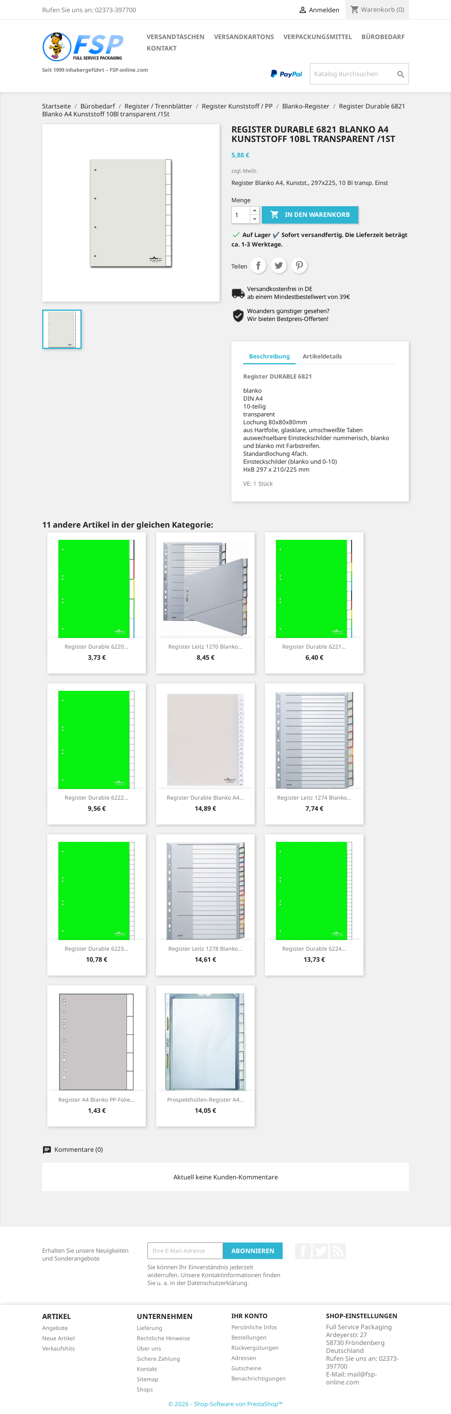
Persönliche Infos (254, 1327)
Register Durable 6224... (314, 948)
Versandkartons (244, 36)
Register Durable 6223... (97, 948)
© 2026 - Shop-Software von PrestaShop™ (225, 1404)
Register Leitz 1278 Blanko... (205, 948)
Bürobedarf (383, 36)
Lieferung (149, 1328)
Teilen (258, 265)
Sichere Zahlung (158, 1358)
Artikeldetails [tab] (322, 356)
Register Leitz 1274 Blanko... (314, 797)
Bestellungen (248, 1337)
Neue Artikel (58, 1338)
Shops (145, 1389)
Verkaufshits (58, 1348)
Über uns (149, 1348)
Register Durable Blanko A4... (205, 797)
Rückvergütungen (255, 1347)
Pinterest (299, 265)
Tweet (279, 265)
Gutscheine (246, 1368)
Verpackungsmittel (317, 36)
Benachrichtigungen (258, 1378)
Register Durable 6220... (97, 646)
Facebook (303, 1251)
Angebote (55, 1328)
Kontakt (162, 48)
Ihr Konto (249, 1315)
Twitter (320, 1251)
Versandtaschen (176, 36)
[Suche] (359, 73)
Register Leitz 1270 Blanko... (205, 646)
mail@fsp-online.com (351, 1378)
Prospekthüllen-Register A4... (205, 1099)
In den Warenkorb (310, 215)
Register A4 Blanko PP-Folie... (96, 1099)
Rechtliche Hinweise (163, 1338)
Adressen (243, 1358)
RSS (338, 1251)
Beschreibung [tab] (269, 356)
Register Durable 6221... (314, 646)
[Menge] (240, 215)
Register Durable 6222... (97, 797)
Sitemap (147, 1379)
